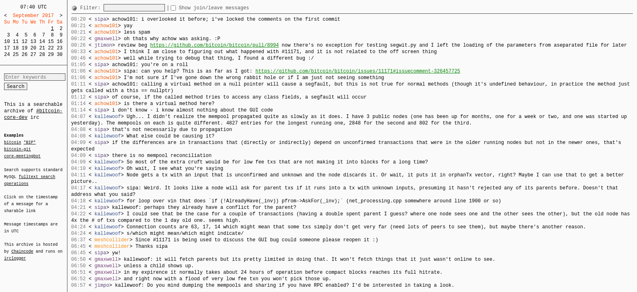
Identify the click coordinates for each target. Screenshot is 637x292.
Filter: (92, 7)
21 (42, 48)
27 (33, 54)
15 (51, 41)
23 (60, 48)
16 (60, 41)
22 (51, 48)
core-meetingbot (22, 156)
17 (7, 48)
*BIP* (30, 143)
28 (42, 54)
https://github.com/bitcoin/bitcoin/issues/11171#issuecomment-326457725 (358, 71)
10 (7, 41)
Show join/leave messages (228, 7)
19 (24, 48)
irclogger (15, 253)
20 (33, 48)
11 (16, 41)
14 (42, 41)
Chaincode (22, 246)
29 (51, 54)
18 (16, 48)
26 (24, 54)
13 (33, 41)
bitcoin (12, 143)
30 (60, 54)
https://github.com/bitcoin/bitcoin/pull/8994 (214, 45)
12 (24, 41)
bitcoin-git (17, 149)
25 (16, 54)
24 (7, 54)
